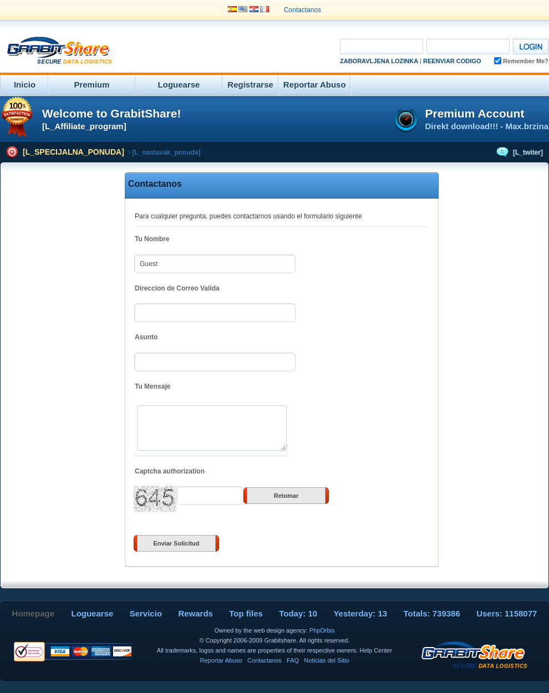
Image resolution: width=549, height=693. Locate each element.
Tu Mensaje (152, 386)
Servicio (146, 613)
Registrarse (250, 84)
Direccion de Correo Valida (177, 288)
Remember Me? (521, 61)
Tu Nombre (152, 239)
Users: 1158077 (506, 613)
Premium (91, 84)
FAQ (293, 660)
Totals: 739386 (432, 613)
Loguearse (179, 84)
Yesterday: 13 (360, 613)
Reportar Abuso (314, 84)
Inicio (24, 84)
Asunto (146, 337)
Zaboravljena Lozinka (379, 61)
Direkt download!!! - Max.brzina (486, 126)
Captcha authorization (170, 471)
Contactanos (302, 10)
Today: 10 (298, 613)
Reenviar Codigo (452, 61)
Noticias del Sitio (326, 660)
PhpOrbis (322, 630)
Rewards (195, 613)
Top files (246, 613)
